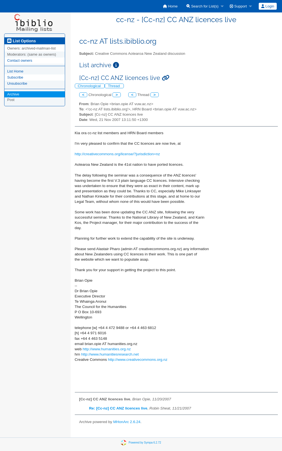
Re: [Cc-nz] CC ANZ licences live (118, 408)
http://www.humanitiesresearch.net (110, 354)
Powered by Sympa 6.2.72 (145, 442)
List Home (15, 71)
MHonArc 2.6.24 (126, 422)
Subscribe (15, 77)
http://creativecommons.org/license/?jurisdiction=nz (117, 154)
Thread (114, 86)
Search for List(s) (202, 6)
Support (238, 6)
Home (170, 6)
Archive (13, 94)
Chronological (90, 86)
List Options (21, 41)
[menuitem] (170, 6)
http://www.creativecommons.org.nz (138, 359)
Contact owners (19, 60)
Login (267, 6)
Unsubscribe (17, 83)
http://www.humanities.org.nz (107, 349)
